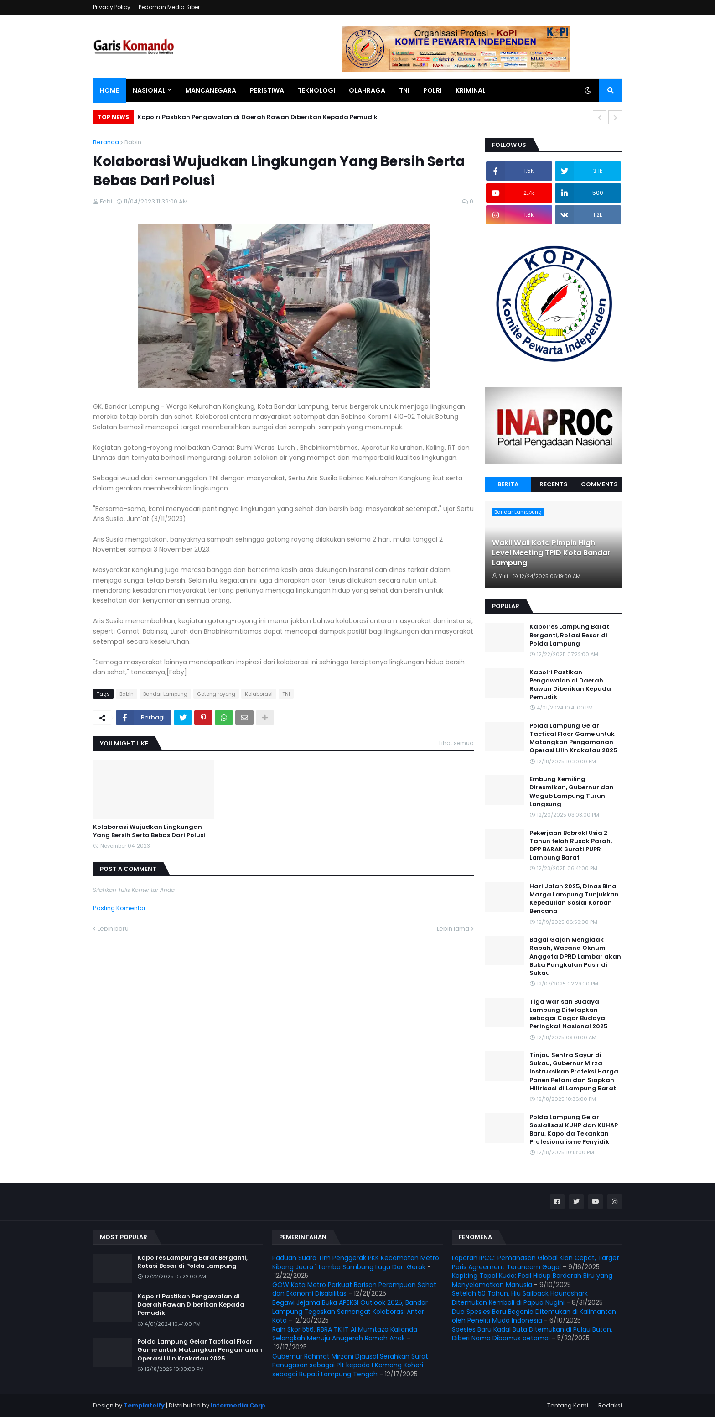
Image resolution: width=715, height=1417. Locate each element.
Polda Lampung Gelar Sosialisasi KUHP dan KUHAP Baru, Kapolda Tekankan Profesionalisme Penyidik (573, 1129)
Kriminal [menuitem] (471, 90)
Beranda (106, 142)
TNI (286, 694)
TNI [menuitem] (404, 90)
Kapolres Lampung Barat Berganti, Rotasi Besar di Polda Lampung (569, 635)
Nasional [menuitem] (149, 90)
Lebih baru (113, 928)
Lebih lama (453, 928)
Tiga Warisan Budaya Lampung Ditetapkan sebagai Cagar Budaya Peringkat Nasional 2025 (568, 1014)
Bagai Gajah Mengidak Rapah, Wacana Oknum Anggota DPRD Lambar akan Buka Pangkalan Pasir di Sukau (575, 956)
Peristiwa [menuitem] (267, 90)
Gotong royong (216, 694)
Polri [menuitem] (432, 90)
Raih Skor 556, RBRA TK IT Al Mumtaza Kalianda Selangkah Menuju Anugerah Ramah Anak (344, 1334)
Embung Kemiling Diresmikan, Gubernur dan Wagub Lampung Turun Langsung (571, 791)
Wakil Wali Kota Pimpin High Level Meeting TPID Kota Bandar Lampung (551, 553)
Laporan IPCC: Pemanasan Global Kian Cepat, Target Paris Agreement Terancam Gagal (535, 1262)
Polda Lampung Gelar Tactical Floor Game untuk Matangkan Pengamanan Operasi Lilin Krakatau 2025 (573, 738)
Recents (553, 484)
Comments (599, 484)
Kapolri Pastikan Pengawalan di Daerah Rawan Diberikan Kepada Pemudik (257, 117)
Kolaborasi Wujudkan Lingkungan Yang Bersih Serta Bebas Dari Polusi (149, 831)
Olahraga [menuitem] (367, 90)
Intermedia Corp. (239, 1405)
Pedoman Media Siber (169, 7)
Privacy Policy (111, 7)
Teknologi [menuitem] (316, 90)
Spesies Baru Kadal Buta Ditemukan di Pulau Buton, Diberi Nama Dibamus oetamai (532, 1334)
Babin (132, 142)
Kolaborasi (259, 694)
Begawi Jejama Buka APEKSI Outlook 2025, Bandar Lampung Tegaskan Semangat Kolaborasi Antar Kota (350, 1311)
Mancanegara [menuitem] (210, 90)
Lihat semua (456, 743)
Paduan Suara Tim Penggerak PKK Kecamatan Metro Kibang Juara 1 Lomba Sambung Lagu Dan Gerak (355, 1262)
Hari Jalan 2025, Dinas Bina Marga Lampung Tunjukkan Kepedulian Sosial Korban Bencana (574, 899)
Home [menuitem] (109, 90)
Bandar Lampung (165, 694)
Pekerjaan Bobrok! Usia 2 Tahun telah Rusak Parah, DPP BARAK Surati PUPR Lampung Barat (570, 845)
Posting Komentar (119, 908)
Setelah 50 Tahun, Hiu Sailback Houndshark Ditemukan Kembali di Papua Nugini (520, 1298)
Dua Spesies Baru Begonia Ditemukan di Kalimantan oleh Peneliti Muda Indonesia (534, 1316)
